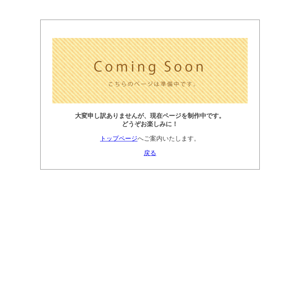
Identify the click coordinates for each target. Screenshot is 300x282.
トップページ (119, 138)
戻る (150, 153)
